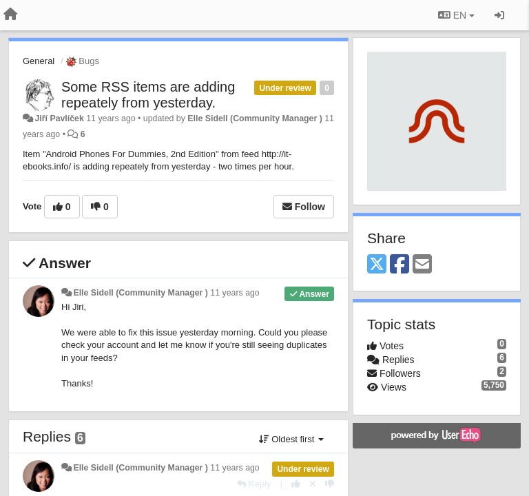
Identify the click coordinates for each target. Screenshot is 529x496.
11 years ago (234, 293)
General (38, 61)
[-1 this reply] (329, 484)
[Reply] (254, 484)
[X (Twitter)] (376, 265)
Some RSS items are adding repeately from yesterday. (148, 94)
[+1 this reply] (295, 484)
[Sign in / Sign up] (499, 15)
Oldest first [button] (291, 439)
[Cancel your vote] (312, 484)
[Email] (422, 265)
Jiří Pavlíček (58, 118)
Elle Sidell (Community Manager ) (254, 118)
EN (456, 15)
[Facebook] (399, 265)
